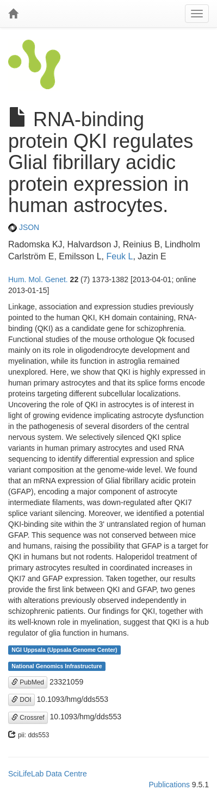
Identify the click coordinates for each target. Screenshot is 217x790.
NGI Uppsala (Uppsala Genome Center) (64, 649)
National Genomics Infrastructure (56, 666)
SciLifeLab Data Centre (47, 773)
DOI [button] (21, 700)
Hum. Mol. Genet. (38, 279)
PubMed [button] (27, 682)
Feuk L (119, 256)
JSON (23, 227)
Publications (169, 784)
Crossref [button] (28, 717)
